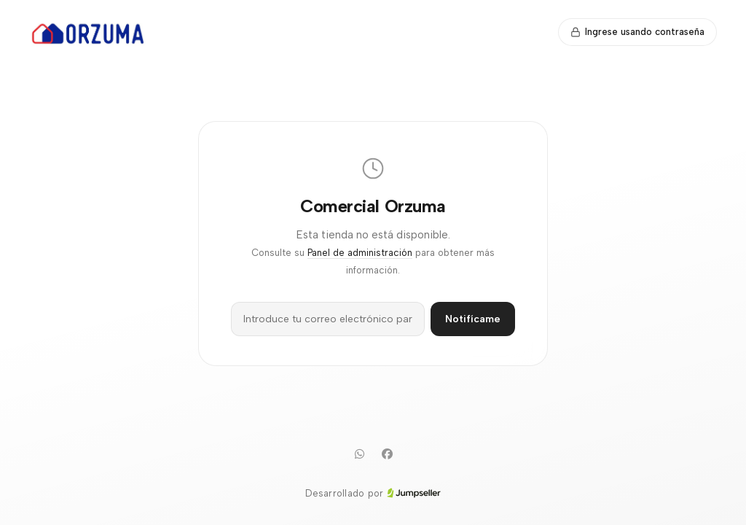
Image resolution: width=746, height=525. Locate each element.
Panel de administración (359, 252)
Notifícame (472, 319)
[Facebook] (387, 454)
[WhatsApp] (359, 454)
